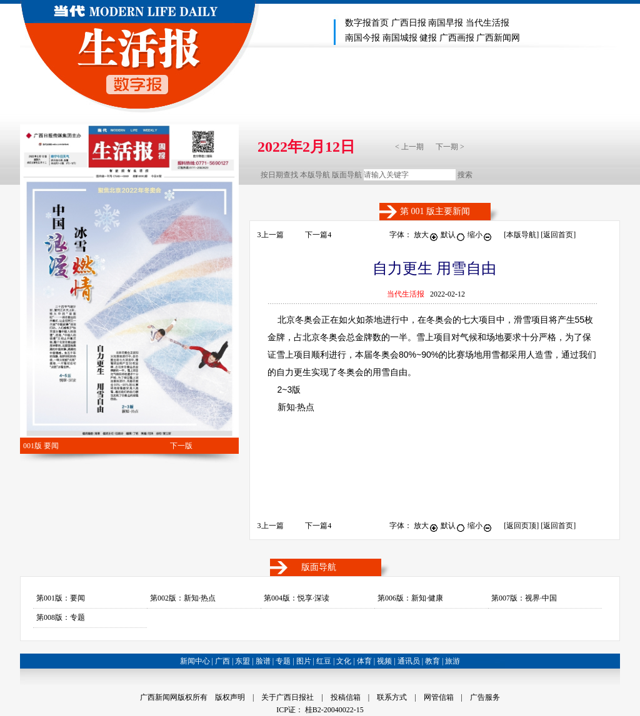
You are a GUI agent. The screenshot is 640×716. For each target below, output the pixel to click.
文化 (343, 661)
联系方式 (392, 697)
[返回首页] (558, 234)
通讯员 (409, 661)
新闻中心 (195, 661)
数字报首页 (367, 22)
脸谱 (263, 661)
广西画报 (456, 37)
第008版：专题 (60, 617)
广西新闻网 (498, 37)
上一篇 (271, 234)
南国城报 (400, 37)
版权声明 (230, 697)
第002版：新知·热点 (183, 598)
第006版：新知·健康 (410, 598)
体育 (364, 661)
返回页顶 (521, 525)
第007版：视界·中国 (524, 598)
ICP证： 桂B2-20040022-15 (320, 709)
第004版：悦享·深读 (296, 598)
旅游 (452, 661)
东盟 (242, 661)
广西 (222, 661)
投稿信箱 (346, 697)
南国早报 (445, 22)
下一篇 (318, 234)
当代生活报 (487, 22)
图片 (303, 661)
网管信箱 (439, 697)
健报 (428, 37)
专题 (283, 661)
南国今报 (362, 37)
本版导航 (315, 174)
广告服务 (485, 697)
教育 (432, 661)
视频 (384, 661)
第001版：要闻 (60, 598)
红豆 (323, 661)
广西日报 (408, 22)
